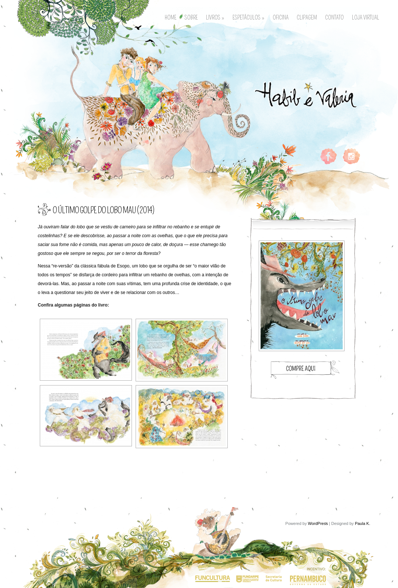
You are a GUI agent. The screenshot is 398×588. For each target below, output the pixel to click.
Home (171, 16)
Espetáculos (249, 16)
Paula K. (362, 523)
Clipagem (307, 16)
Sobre (191, 16)
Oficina (281, 16)
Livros (215, 16)
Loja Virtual (365, 16)
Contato (334, 16)
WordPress (318, 523)
